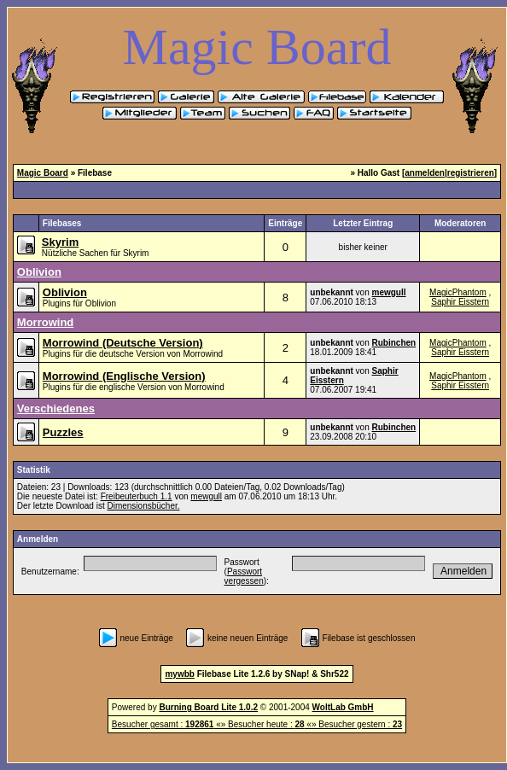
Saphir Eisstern (460, 301)
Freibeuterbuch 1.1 (136, 496)
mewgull (389, 292)
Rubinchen (394, 342)
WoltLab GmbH (343, 707)
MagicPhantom (458, 292)
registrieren (470, 173)
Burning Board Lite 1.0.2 (208, 707)
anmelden (425, 173)
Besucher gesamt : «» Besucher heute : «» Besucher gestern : (257, 724)
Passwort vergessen (244, 576)
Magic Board (42, 173)
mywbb (179, 674)
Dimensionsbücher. (143, 505)
